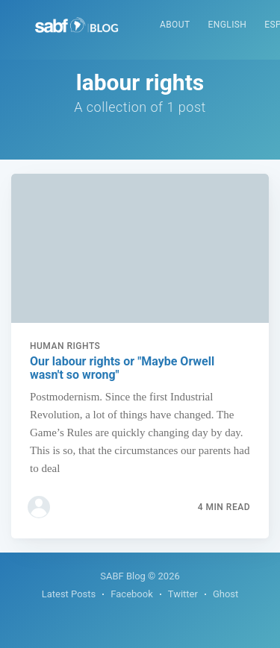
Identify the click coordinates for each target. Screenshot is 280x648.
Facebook (131, 594)
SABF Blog (123, 576)
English (227, 24)
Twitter (183, 594)
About (175, 24)
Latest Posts (69, 594)
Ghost (225, 594)
